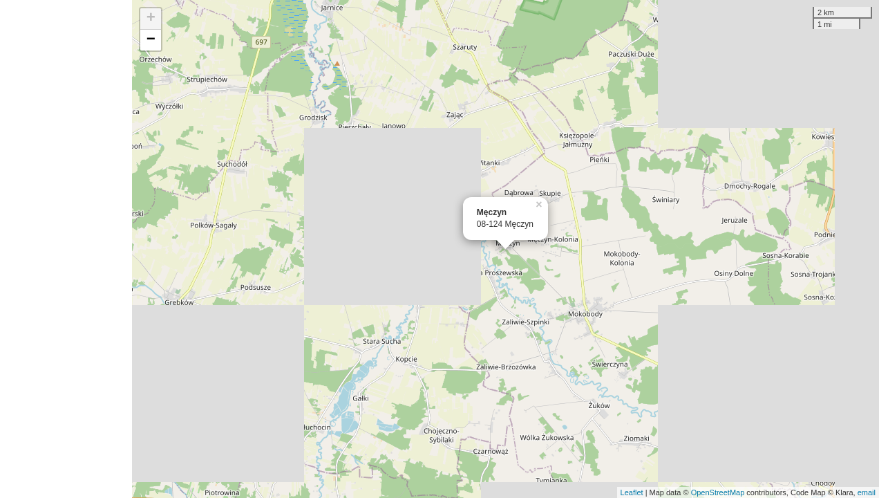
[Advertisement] (66, 249)
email (867, 492)
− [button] (150, 40)
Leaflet (632, 492)
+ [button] (150, 18)
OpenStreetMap (718, 492)
